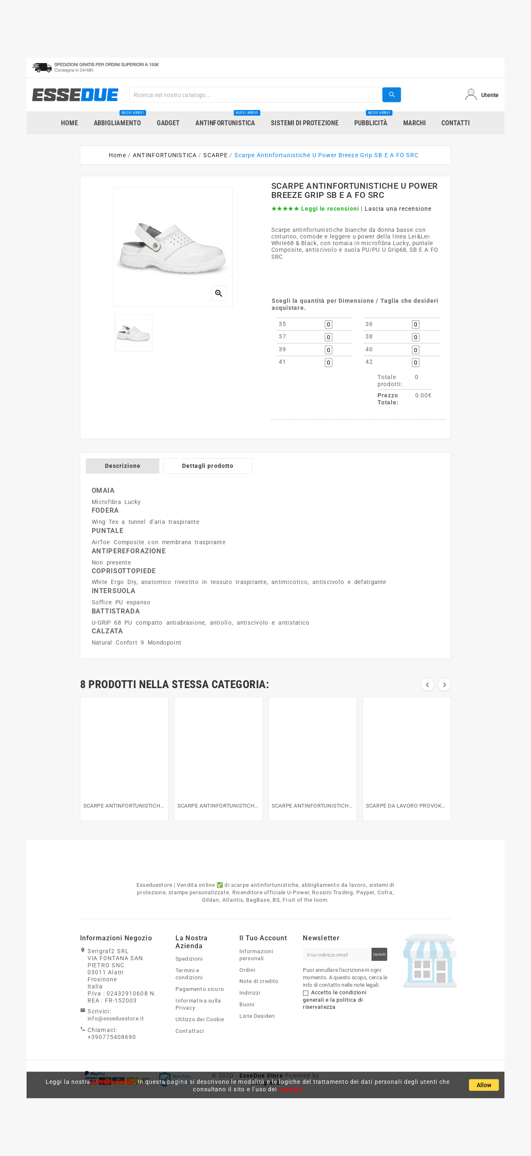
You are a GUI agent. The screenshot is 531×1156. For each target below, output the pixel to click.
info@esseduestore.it (116, 1019)
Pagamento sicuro (199, 989)
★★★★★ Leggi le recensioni (315, 208)
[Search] (256, 94)
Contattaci (189, 1031)
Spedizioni (189, 959)
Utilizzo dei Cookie (199, 1019)
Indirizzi (250, 993)
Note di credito (259, 981)
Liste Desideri (257, 1016)
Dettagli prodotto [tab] (207, 466)
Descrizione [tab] (123, 466)
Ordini (247, 970)
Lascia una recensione (398, 208)
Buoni (247, 1005)
